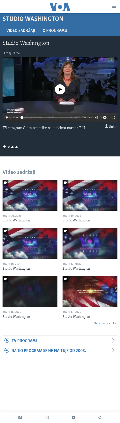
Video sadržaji (20, 31)
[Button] (10, 148)
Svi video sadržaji (105, 323)
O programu (55, 31)
